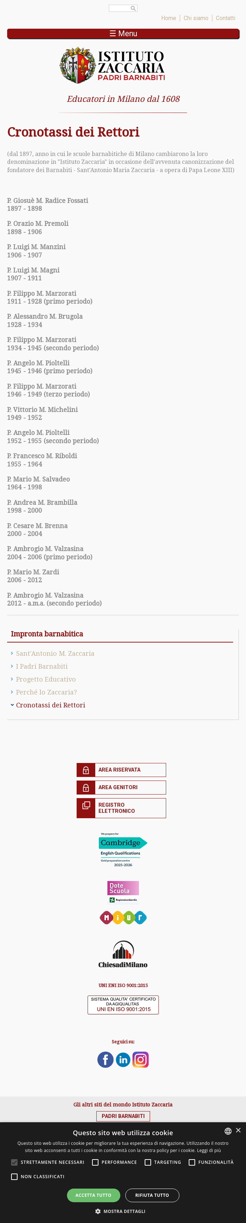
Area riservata (119, 770)
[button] (123, 1211)
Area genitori (118, 787)
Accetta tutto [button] (93, 1195)
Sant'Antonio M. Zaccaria (55, 653)
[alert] (123, 1172)
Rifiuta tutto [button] (152, 1195)
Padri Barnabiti (123, 1116)
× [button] (238, 1130)
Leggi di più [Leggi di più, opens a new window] (209, 1150)
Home (168, 18)
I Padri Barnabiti (42, 666)
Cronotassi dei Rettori (50, 705)
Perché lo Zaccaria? (46, 692)
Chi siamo (196, 18)
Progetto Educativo (46, 679)
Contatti (225, 18)
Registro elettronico (116, 808)
